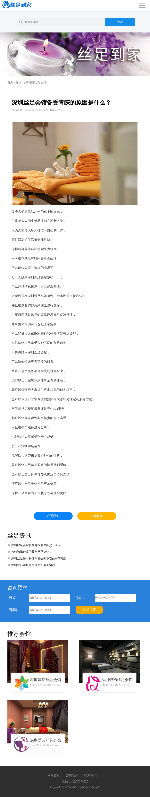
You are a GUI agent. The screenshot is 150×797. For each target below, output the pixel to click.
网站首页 (53, 775)
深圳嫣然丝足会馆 (45, 680)
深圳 (18, 82)
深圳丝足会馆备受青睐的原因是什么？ (36, 545)
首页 (10, 82)
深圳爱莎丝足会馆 (35, 82)
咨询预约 (72, 775)
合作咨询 (97, 516)
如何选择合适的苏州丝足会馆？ (31, 551)
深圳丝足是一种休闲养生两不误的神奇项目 (39, 558)
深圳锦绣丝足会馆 (117, 680)
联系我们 (53, 516)
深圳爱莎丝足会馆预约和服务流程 (33, 565)
